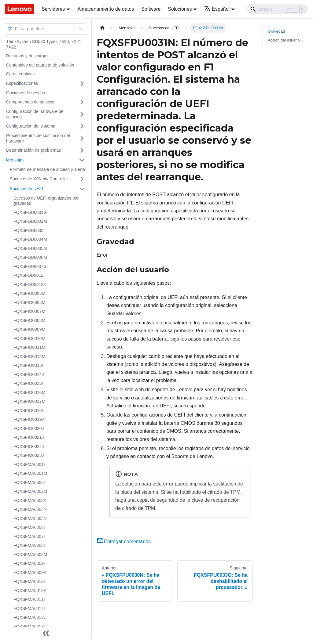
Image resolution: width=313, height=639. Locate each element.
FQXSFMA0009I (29, 563)
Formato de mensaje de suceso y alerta (47, 169)
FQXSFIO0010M (29, 338)
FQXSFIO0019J (28, 419)
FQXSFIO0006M (29, 302)
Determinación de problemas (33, 150)
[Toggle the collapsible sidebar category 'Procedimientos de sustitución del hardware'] (82, 138)
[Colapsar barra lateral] (46, 633)
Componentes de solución (31, 101)
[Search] (277, 9)
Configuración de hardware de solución (35, 114)
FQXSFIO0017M (29, 401)
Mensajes (15, 159)
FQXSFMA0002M (30, 491)
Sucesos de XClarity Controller (39, 178)
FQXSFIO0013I (28, 365)
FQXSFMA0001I (29, 464)
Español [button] (217, 9)
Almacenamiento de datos (105, 9)
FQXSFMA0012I (29, 608)
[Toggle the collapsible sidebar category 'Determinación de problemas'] (82, 150)
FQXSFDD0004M (30, 239)
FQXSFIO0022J (28, 446)
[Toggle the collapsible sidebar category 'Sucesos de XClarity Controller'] (82, 179)
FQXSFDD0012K (29, 284)
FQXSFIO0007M (29, 311)
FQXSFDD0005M (30, 248)
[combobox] (15, 28)
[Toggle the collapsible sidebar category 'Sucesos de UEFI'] (82, 189)
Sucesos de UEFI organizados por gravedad (46, 201)
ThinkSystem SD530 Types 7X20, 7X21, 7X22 (44, 44)
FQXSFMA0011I (29, 599)
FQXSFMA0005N (30, 518)
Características (20, 73)
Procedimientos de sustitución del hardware (38, 138)
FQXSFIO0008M (29, 320)
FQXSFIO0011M (29, 347)
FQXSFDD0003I (29, 230)
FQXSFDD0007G (30, 266)
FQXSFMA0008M (30, 554)
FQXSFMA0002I (29, 482)
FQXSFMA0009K (29, 572)
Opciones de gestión (25, 92)
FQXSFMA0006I (29, 527)
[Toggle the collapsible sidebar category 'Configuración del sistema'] (82, 126)
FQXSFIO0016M (29, 392)
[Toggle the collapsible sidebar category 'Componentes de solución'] (82, 102)
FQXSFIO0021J (28, 437)
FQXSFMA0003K (29, 500)
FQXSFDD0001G (30, 212)
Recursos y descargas (27, 55)
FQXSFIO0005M (29, 293)
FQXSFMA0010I (29, 581)
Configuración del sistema (30, 126)
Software (150, 9)
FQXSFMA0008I (29, 545)
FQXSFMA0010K (29, 590)
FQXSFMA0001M (30, 473)
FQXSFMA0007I (29, 536)
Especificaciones (22, 83)
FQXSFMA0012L (29, 617)
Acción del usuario (284, 40)
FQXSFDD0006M (30, 257)
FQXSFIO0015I (28, 383)
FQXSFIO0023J (28, 455)
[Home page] (102, 28)
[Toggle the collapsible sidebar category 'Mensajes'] (82, 160)
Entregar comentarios (124, 541)
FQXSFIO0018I (28, 410)
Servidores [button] (53, 9)
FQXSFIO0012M (29, 356)
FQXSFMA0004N (30, 509)
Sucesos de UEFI (26, 188)
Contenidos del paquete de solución (40, 65)
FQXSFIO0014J (28, 374)
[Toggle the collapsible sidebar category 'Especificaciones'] (82, 83)
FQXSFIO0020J (28, 428)
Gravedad (276, 31)
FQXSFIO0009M (29, 329)
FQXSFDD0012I (29, 275)
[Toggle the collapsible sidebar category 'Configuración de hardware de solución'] (82, 114)
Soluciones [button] (180, 9)
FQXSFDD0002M (30, 221)
